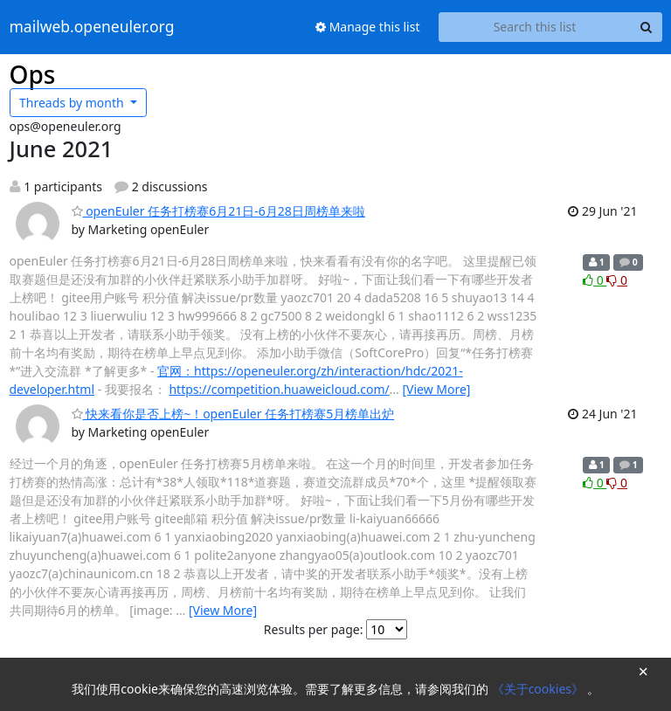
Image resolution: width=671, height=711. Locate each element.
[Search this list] (535, 27)
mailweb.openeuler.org (92, 27)
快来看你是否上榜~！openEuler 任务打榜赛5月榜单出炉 (233, 413)
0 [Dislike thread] (616, 280)
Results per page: (313, 629)
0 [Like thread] (594, 280)
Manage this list (367, 26)
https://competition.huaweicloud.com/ (279, 389)
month (73, 102)
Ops (33, 74)
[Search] (646, 27)
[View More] (436, 389)
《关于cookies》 (539, 688)
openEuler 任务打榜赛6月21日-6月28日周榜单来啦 (218, 211)
